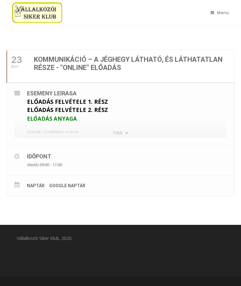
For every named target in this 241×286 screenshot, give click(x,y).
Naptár (36, 185)
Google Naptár (67, 185)
